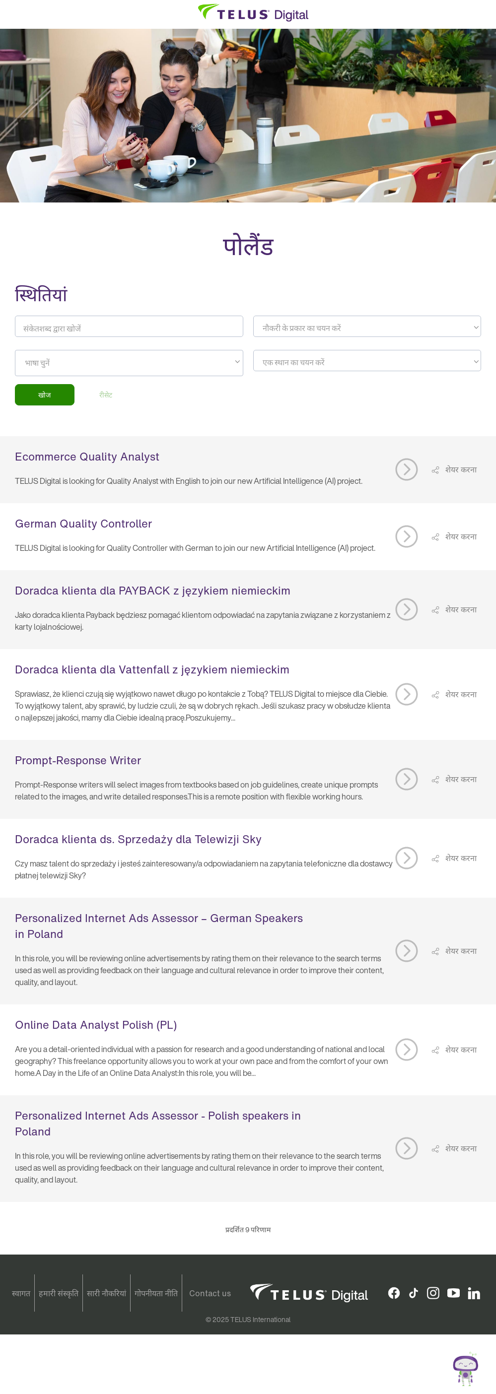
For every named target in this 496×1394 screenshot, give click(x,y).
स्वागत (21, 1293)
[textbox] (367, 328)
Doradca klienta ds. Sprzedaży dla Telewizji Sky (138, 839)
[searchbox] (69, 363)
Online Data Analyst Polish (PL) (96, 1025)
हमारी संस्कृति (58, 1293)
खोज (44, 395)
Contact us (210, 1293)
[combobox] (367, 326)
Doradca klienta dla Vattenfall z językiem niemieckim (152, 669)
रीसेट (105, 395)
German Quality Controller (83, 523)
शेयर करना (460, 469)
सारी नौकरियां (106, 1293)
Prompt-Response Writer (78, 760)
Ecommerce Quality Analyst (87, 457)
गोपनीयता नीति (156, 1293)
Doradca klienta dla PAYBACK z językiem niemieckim (152, 590)
